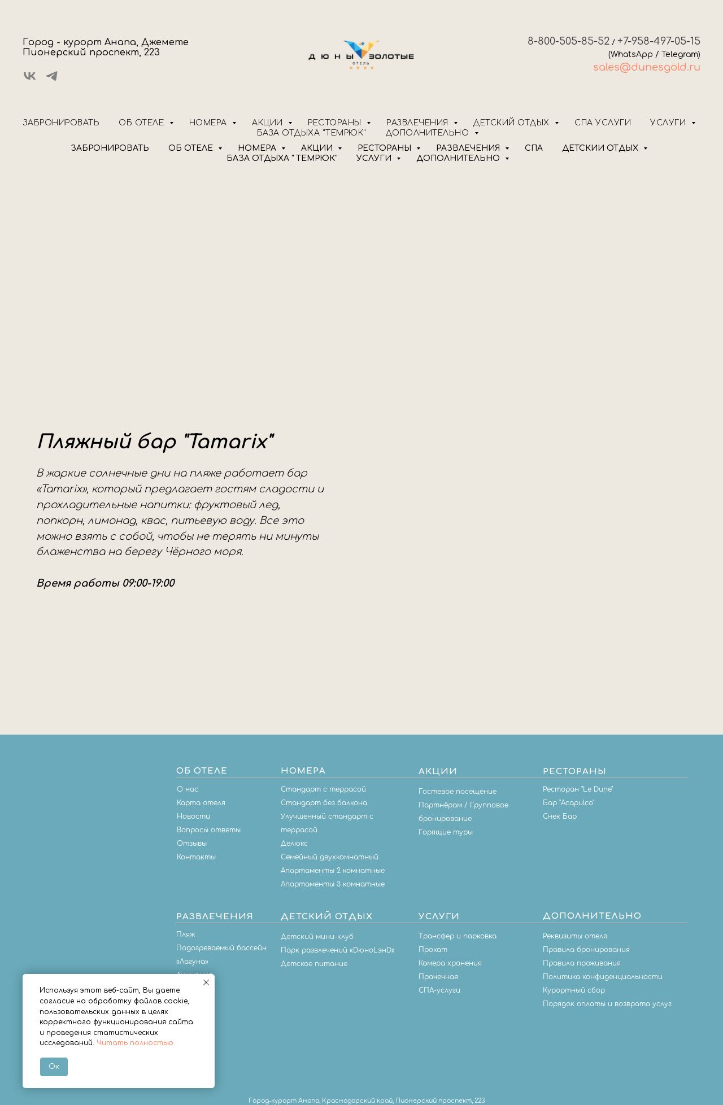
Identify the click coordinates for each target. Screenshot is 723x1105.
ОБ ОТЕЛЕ (191, 148)
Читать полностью (135, 1043)
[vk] (30, 80)
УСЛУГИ (375, 158)
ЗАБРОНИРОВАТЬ (110, 148)
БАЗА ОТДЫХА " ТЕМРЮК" (282, 158)
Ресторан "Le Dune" (578, 789)
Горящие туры (446, 832)
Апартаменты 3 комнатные (333, 884)
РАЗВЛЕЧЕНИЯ (469, 148)
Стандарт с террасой (323, 789)
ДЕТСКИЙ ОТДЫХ (601, 148)
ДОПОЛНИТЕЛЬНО (459, 158)
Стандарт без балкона (324, 803)
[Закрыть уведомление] (206, 982)
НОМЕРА (258, 148)
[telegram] (52, 80)
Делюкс (294, 844)
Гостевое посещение (457, 792)
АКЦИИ (318, 148)
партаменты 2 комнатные (335, 871)
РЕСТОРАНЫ (385, 148)
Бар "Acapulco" (568, 803)
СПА (534, 148)
